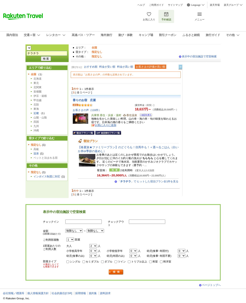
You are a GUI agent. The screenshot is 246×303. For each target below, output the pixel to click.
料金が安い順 (107, 66)
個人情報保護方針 (38, 293)
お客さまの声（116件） (87, 110)
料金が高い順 (125, 66)
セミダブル (92, 261)
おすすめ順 (90, 66)
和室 (155, 261)
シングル (75, 261)
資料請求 (105, 293)
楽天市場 (215, 4)
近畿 (36, 113)
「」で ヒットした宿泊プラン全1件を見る (148, 181)
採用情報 (80, 293)
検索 (116, 272)
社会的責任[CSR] (62, 293)
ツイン (122, 261)
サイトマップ (175, 4)
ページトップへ (211, 285)
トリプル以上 (139, 261)
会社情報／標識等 (13, 293)
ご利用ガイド (156, 4)
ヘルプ (141, 4)
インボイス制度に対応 (46, 176)
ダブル (108, 261)
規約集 (93, 293)
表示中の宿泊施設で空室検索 (199, 56)
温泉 (36, 153)
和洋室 (167, 261)
